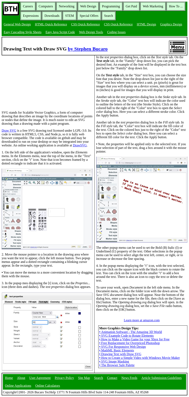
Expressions (31, 15)
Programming (111, 6)
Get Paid (131, 6)
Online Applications (18, 385)
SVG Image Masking (114, 361)
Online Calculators (47, 385)
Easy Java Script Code (60, 32)
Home (9, 378)
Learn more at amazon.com (142, 320)
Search (108, 15)
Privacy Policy (64, 378)
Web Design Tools (91, 32)
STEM (69, 15)
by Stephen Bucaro (88, 48)
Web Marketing (153, 6)
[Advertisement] (32, 81)
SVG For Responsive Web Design (122, 346)
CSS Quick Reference (85, 24)
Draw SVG (9, 130)
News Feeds (129, 378)
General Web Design (17, 24)
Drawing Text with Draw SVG (120, 354)
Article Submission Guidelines (161, 378)
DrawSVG (80, 145)
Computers (46, 6)
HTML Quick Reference (51, 24)
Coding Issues (116, 32)
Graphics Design (171, 24)
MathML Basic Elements (116, 350)
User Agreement (40, 378)
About (21, 378)
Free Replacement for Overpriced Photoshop (129, 343)
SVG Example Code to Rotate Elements (126, 335)
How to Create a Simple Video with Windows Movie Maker (139, 357)
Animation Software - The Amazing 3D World (130, 332)
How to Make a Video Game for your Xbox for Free (134, 339)
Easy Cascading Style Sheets (22, 32)
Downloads (51, 15)
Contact (112, 378)
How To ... (176, 6)
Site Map (84, 378)
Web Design (88, 6)
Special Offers (89, 15)
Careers (28, 6)
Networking (66, 6)
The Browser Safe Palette (117, 365)
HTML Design (146, 24)
